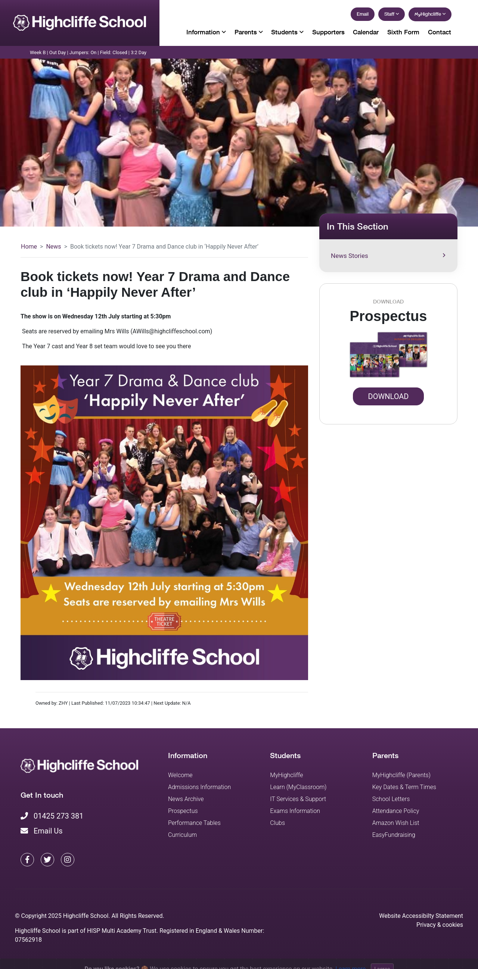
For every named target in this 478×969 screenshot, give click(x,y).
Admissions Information (199, 787)
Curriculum (182, 834)
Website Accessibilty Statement (421, 915)
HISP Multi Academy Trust (121, 930)
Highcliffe (430, 14)
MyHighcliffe (286, 775)
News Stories (388, 255)
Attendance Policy (395, 810)
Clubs (277, 822)
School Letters (391, 799)
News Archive (186, 799)
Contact (439, 32)
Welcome (180, 775)
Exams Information (295, 810)
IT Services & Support (298, 799)
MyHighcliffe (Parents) (401, 775)
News (53, 246)
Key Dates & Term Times (404, 787)
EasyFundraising (393, 834)
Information (206, 32)
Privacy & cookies (439, 924)
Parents (249, 32)
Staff (391, 14)
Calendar (366, 32)
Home (29, 246)
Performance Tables (194, 822)
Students (287, 32)
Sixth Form (403, 32)
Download (388, 396)
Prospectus (183, 810)
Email (363, 14)
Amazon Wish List (395, 822)
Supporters (328, 32)
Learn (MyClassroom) (298, 787)
